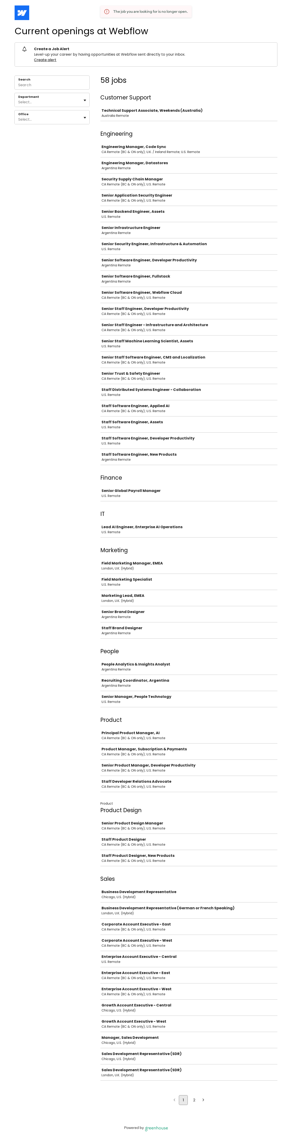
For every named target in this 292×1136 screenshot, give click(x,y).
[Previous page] (174, 1100)
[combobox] (18, 102)
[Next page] (203, 1100)
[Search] (52, 85)
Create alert (45, 59)
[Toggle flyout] (85, 100)
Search (24, 79)
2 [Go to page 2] (194, 1100)
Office (23, 114)
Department (28, 97)
